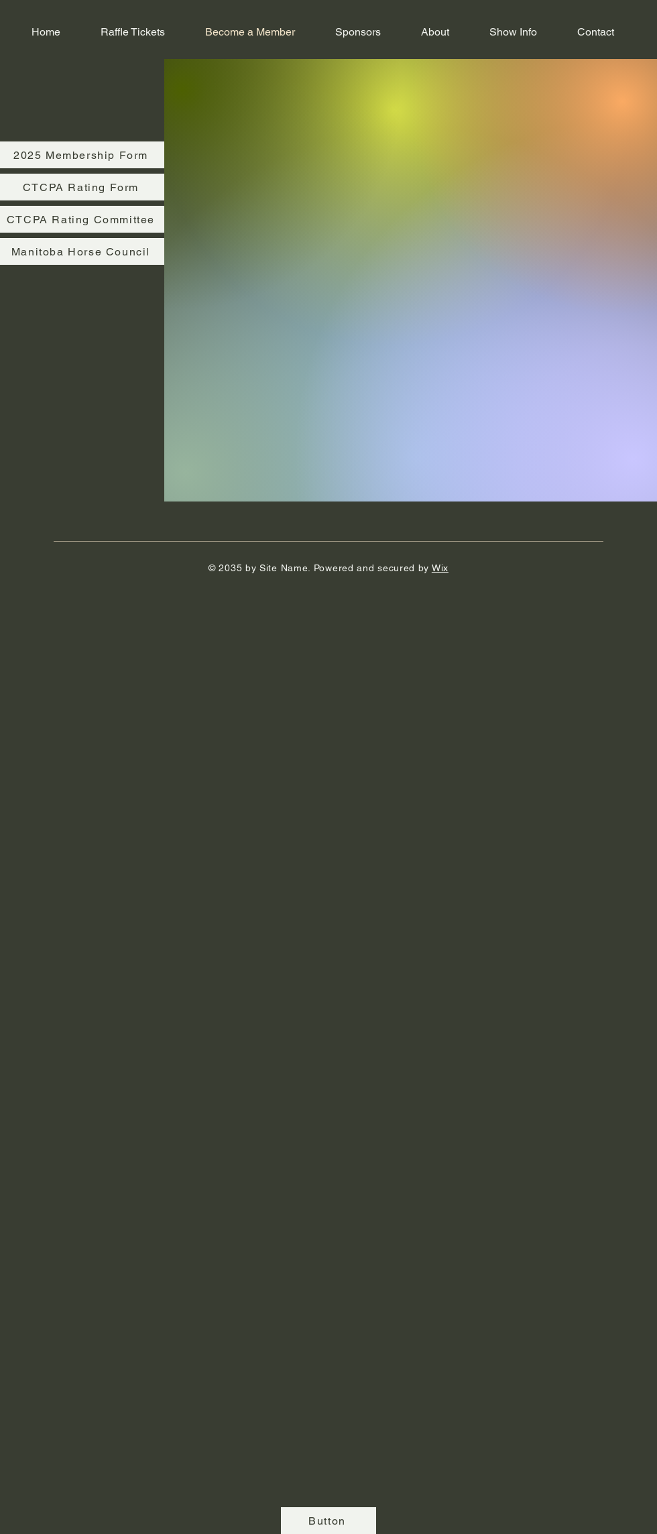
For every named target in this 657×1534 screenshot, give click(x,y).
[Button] (328, 1520)
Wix (440, 568)
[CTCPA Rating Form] (82, 187)
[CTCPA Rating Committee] (82, 219)
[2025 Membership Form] (82, 154)
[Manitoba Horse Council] (82, 251)
